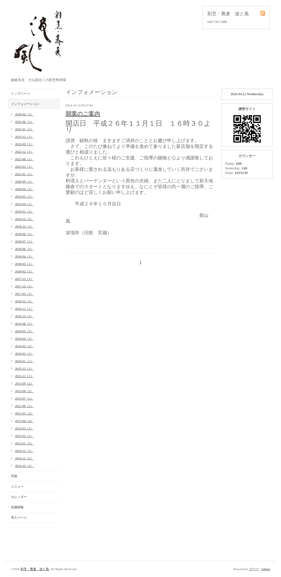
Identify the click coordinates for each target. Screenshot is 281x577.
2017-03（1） (24, 293)
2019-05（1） (24, 196)
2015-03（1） (24, 428)
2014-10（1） (24, 465)
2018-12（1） (24, 219)
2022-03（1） (24, 166)
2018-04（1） (24, 256)
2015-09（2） (24, 383)
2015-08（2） (24, 391)
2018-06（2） (24, 249)
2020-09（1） (24, 181)
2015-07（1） (24, 398)
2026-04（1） (24, 114)
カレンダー (19, 496)
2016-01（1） (24, 361)
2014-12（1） (24, 450)
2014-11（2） (24, 458)
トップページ (20, 93)
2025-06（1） (24, 121)
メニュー (17, 486)
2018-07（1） (24, 241)
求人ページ (19, 517)
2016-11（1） (24, 308)
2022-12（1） (24, 151)
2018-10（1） (24, 226)
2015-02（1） (24, 435)
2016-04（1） (24, 338)
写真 (14, 476)
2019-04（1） (24, 204)
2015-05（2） (24, 413)
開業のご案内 (83, 113)
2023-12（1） (24, 136)
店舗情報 (17, 507)
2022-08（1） (24, 159)
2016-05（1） (24, 331)
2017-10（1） (24, 286)
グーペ (254, 569)
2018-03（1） (24, 263)
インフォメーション (25, 104)
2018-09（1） (24, 234)
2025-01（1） (24, 129)
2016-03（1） (24, 346)
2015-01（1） (24, 443)
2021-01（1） (24, 174)
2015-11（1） (24, 376)
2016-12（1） (24, 301)
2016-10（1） (24, 316)
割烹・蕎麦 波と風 (34, 569)
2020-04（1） (24, 189)
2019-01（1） (24, 211)
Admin (265, 569)
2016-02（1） (24, 353)
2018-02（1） (24, 271)
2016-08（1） (24, 323)
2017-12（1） (24, 278)
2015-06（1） (24, 406)
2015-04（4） (24, 421)
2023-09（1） (24, 144)
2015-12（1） (24, 368)
